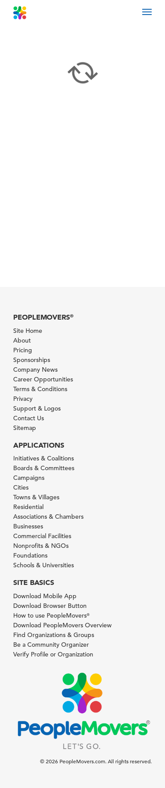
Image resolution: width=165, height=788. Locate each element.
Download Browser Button (50, 606)
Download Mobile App (45, 596)
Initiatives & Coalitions (43, 458)
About (22, 340)
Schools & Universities (43, 565)
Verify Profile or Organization (53, 654)
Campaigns (28, 478)
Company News (35, 369)
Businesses (28, 526)
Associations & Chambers (48, 516)
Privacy (23, 399)
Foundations (30, 555)
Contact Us (28, 418)
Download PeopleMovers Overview (62, 625)
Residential (28, 507)
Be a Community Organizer (51, 644)
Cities (21, 487)
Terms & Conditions (40, 389)
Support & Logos (37, 408)
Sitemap (24, 428)
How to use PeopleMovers (51, 615)
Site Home (27, 331)
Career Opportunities (43, 379)
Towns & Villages (36, 497)
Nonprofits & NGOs (41, 546)
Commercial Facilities (42, 536)
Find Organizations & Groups (53, 635)
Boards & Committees (43, 468)
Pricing (22, 350)
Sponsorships (31, 360)
